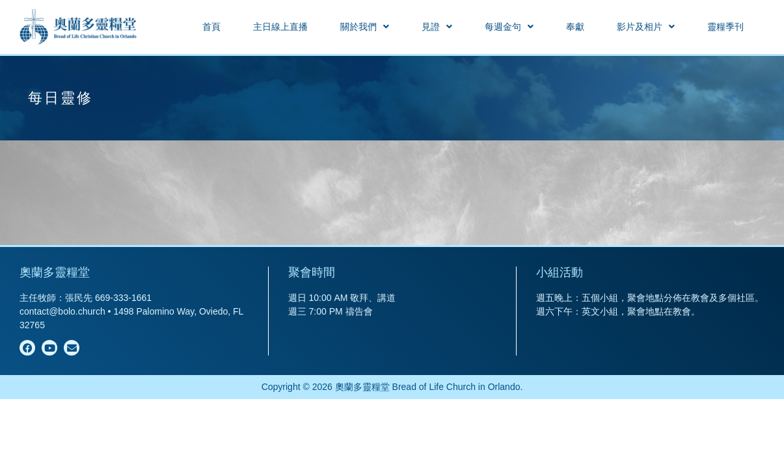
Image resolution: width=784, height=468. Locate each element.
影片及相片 (646, 26)
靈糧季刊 (725, 26)
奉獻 (575, 26)
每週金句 (509, 26)
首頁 (211, 26)
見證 (437, 26)
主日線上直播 (280, 26)
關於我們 (364, 26)
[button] (365, 26)
